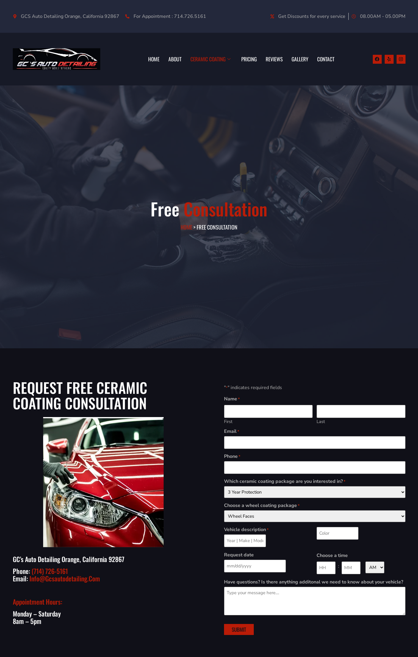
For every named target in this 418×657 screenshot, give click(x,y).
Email (231, 430)
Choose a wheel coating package (262, 503)
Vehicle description (246, 527)
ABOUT (168, 59)
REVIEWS (272, 59)
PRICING (245, 59)
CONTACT (325, 59)
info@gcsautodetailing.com (64, 578)
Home (186, 229)
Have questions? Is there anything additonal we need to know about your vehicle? (313, 578)
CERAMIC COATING (205, 59)
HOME (146, 59)
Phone (232, 454)
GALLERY (298, 59)
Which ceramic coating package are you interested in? (284, 479)
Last (321, 420)
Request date (239, 551)
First (228, 420)
